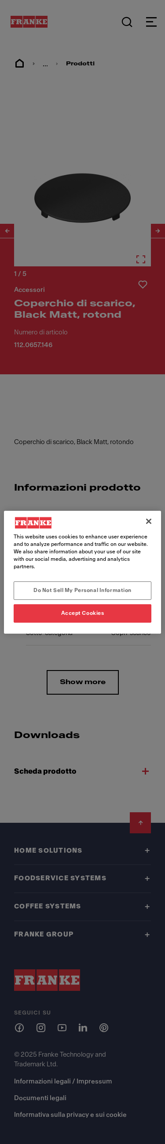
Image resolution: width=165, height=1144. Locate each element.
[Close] (148, 521)
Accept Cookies (82, 613)
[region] (82, 571)
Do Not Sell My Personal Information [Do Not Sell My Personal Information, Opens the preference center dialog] (82, 590)
